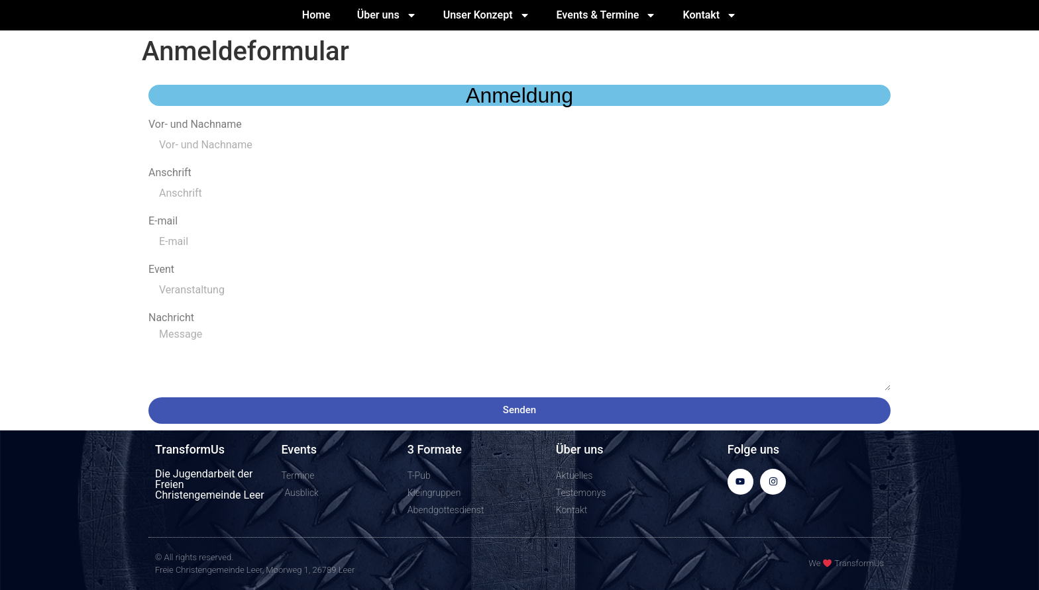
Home (316, 15)
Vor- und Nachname (195, 124)
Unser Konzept (486, 15)
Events (299, 449)
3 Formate (435, 449)
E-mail (163, 221)
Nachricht (171, 318)
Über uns (387, 15)
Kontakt (710, 15)
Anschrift (169, 173)
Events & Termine (607, 15)
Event (161, 269)
